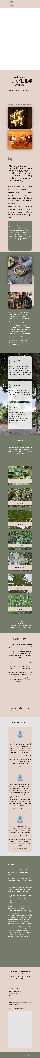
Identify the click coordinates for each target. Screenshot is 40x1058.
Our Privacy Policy (27, 1055)
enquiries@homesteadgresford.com (20, 104)
